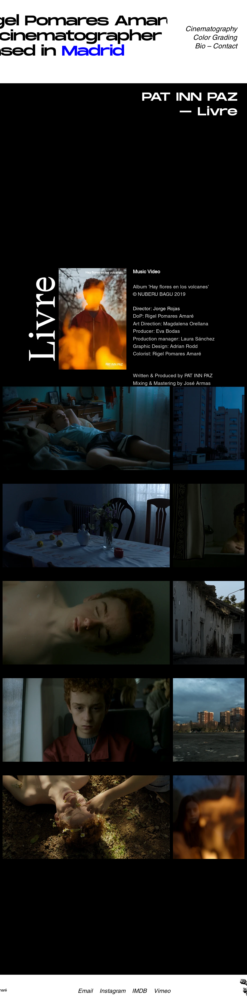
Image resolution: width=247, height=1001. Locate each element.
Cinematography (211, 29)
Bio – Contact (216, 46)
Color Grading (215, 37)
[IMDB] (139, 991)
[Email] (85, 991)
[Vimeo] (162, 991)
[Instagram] (112, 991)
